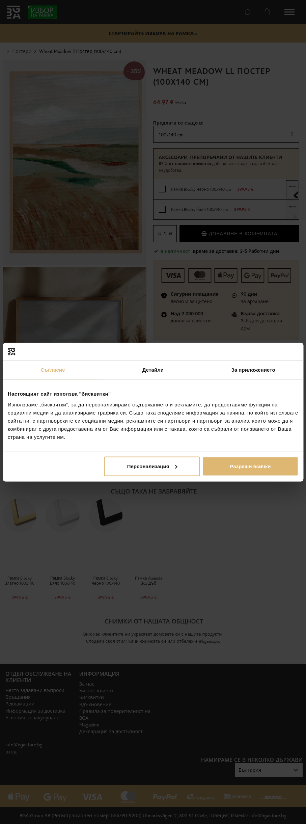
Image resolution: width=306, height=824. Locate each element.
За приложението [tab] (253, 370)
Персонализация (152, 466)
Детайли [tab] (153, 370)
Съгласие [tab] (52, 370)
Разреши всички (250, 466)
